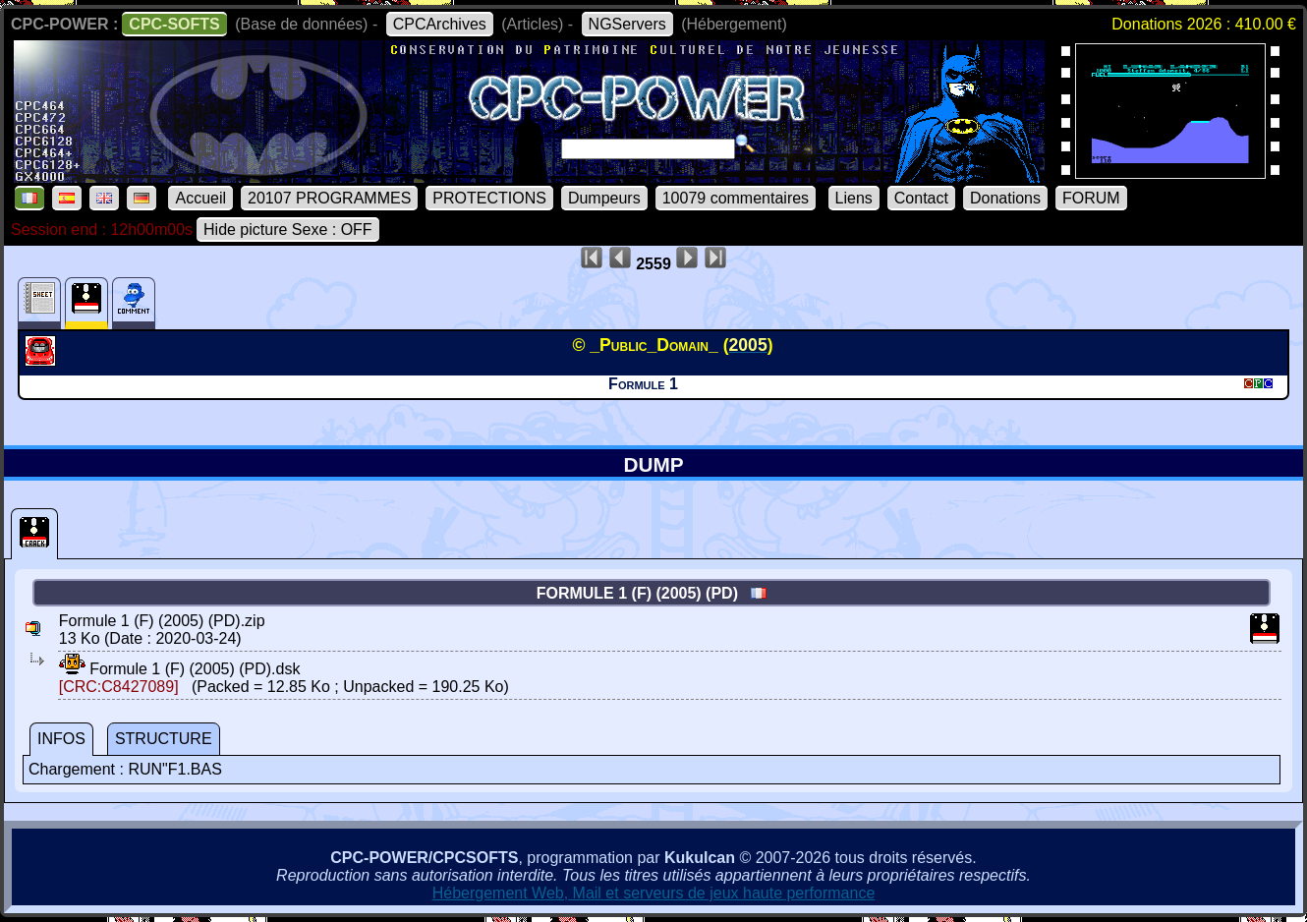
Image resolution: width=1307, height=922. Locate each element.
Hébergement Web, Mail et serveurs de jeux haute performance (654, 893)
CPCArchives (439, 24)
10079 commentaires (735, 198)
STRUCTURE (163, 738)
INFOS (61, 738)
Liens (854, 198)
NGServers (627, 24)
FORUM (1091, 198)
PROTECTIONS (489, 198)
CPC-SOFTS (174, 24)
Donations (1005, 198)
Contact (921, 198)
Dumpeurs (604, 198)
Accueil (200, 198)
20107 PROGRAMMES (329, 198)
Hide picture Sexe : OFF (287, 229)
